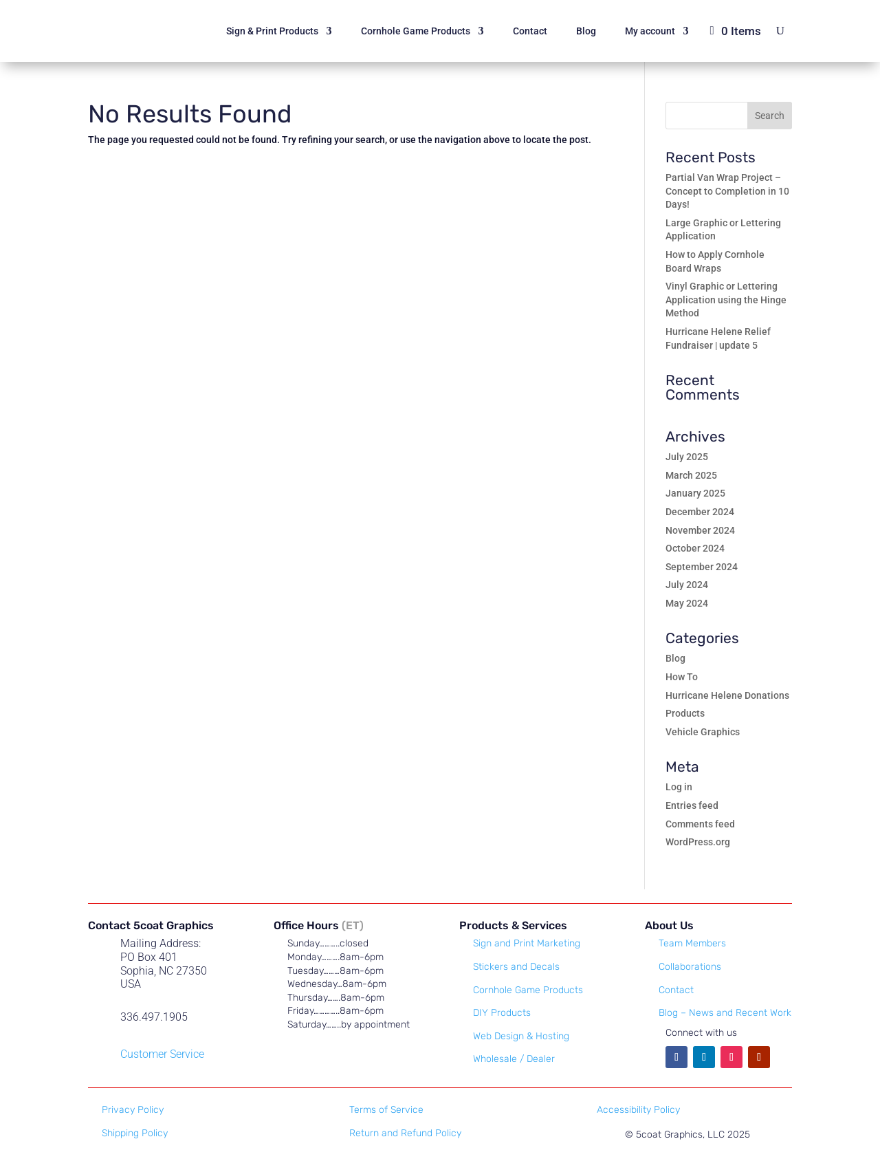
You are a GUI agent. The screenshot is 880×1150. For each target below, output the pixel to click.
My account (650, 30)
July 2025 (687, 456)
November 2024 (700, 530)
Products (685, 713)
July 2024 (687, 584)
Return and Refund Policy (405, 1133)
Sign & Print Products (272, 30)
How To (682, 676)
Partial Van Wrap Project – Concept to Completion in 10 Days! (727, 191)
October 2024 (695, 548)
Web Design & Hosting (521, 1036)
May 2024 (687, 603)
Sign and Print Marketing (526, 943)
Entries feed (692, 805)
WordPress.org (698, 841)
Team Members (692, 943)
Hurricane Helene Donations (727, 695)
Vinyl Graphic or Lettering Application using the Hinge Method (726, 299)
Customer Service (162, 1054)
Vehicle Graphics (703, 731)
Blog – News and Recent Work (725, 1013)
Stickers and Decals (516, 967)
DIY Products (502, 1013)
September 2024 (702, 566)
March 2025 (691, 475)
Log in (679, 786)
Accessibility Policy (638, 1110)
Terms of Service (386, 1110)
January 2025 (695, 493)
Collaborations (690, 967)
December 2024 (700, 511)
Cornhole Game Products (415, 30)
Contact (530, 30)
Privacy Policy (133, 1110)
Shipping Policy (135, 1133)
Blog (586, 30)
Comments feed (700, 823)
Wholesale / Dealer (514, 1059)
